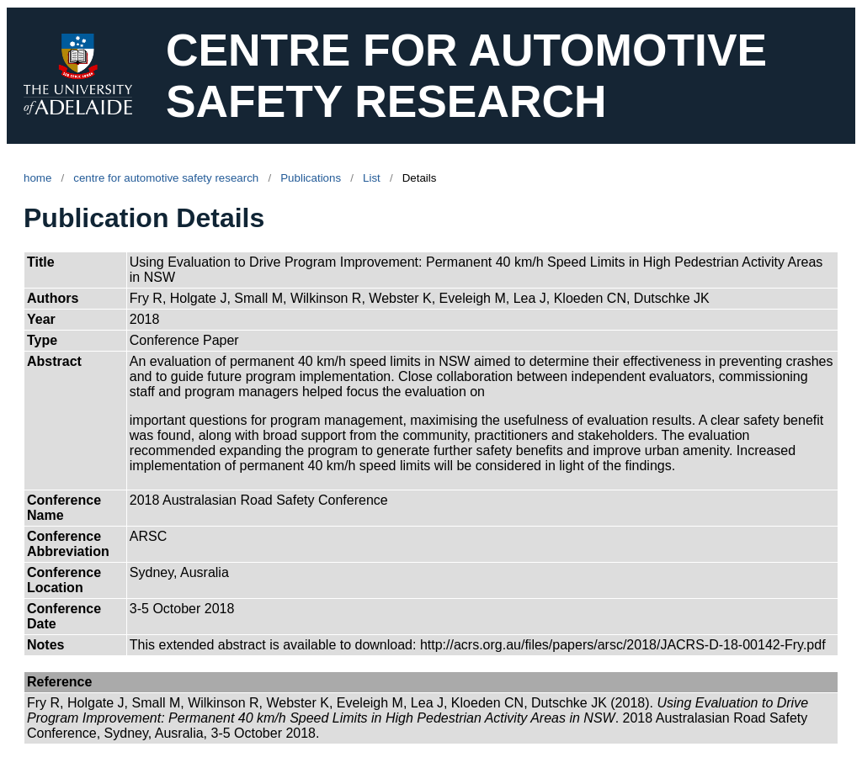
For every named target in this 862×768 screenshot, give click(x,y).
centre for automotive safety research (165, 178)
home (37, 178)
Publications (310, 178)
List (371, 178)
